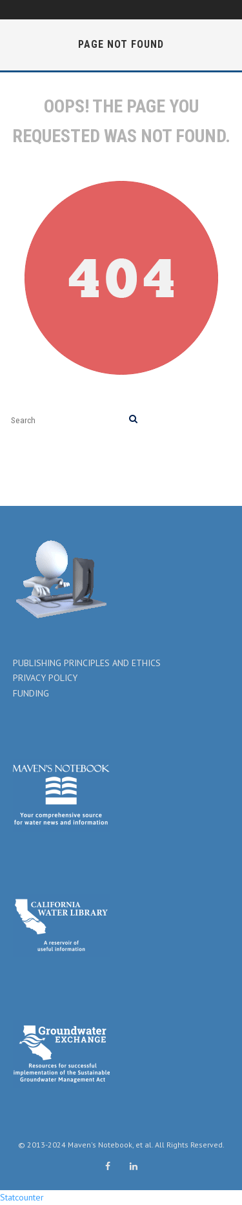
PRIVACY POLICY (45, 678)
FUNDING (31, 693)
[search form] (67, 420)
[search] (133, 420)
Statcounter (22, 1197)
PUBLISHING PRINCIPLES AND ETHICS (87, 663)
